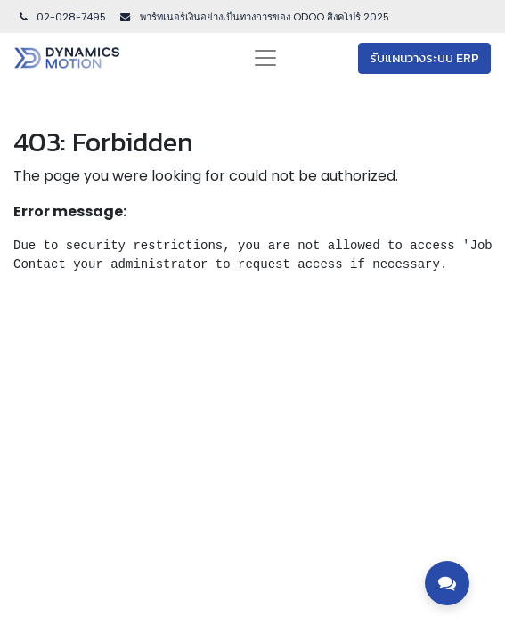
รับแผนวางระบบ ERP (424, 58)
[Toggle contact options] (447, 583)
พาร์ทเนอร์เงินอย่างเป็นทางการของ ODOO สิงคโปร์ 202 (260, 17)
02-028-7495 (61, 17)
